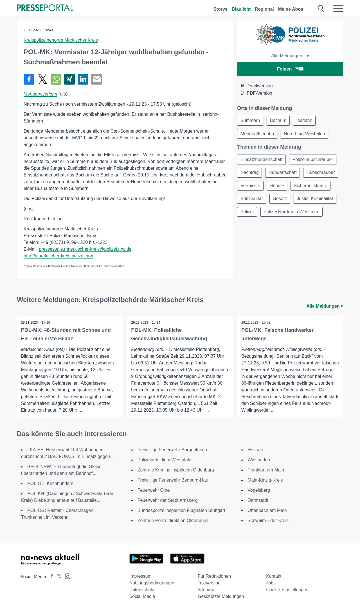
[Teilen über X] (42, 79)
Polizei (294, 214)
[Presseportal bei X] (57, 576)
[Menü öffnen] (338, 8)
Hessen (255, 449)
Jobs (271, 582)
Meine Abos (290, 9)
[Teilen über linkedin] (83, 79)
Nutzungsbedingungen (151, 582)
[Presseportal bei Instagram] (66, 575)
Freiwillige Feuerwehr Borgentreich (172, 449)
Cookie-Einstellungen (287, 589)
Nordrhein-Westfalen (305, 134)
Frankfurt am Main (266, 470)
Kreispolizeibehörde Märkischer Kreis (61, 40)
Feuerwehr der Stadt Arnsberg (168, 500)
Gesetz (325, 200)
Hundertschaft (284, 173)
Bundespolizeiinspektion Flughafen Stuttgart (181, 510)
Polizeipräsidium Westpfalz (164, 459)
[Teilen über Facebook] (29, 79)
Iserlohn (306, 120)
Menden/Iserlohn (40, 94)
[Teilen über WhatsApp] (56, 79)
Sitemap (206, 589)
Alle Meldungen (290, 55)
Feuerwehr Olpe (154, 490)
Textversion (209, 582)
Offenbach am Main (267, 510)
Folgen (290, 69)
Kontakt (273, 576)
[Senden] (96, 79)
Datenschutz (141, 589)
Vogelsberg (259, 490)
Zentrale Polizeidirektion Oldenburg (173, 520)
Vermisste (290, 187)
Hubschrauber (255, 187)
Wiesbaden (259, 459)
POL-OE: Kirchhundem (50, 483)
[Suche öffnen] (321, 8)
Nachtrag (250, 173)
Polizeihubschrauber (314, 160)
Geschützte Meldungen (221, 596)
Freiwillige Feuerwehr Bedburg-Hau (173, 480)
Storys (220, 9)
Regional (264, 9)
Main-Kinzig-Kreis (265, 480)
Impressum (140, 576)
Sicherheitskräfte (257, 200)
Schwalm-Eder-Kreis (268, 520)
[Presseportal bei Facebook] (50, 576)
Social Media (142, 596)
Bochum (279, 120)
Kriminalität (296, 200)
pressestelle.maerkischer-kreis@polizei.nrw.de (85, 249)
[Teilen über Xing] (69, 79)
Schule (317, 187)
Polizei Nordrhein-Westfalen (268, 227)
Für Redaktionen (214, 576)
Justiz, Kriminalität (259, 214)
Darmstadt (258, 500)
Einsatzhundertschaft (262, 160)
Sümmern (250, 120)
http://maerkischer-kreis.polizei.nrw (58, 255)
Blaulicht (241, 9)
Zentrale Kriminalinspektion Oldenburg (176, 470)
